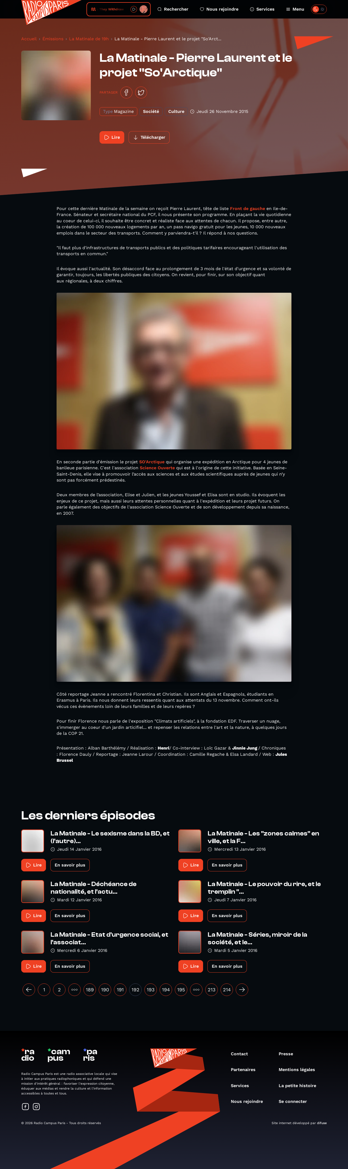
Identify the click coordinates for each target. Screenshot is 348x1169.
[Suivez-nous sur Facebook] (25, 1107)
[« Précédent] (29, 990)
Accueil (29, 38)
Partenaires (246, 1069)
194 (166, 989)
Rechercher (172, 9)
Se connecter (295, 1101)
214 (227, 989)
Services (262, 9)
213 (212, 989)
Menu (295, 9)
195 (181, 989)
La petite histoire (300, 1085)
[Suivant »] (242, 990)
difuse (322, 1123)
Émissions (52, 38)
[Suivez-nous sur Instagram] (36, 1107)
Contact (242, 1053)
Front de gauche (247, 208)
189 (90, 989)
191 (120, 989)
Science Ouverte (158, 467)
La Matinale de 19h (89, 38)
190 (105, 989)
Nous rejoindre (219, 9)
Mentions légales (300, 1069)
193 (151, 989)
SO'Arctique (151, 461)
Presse (289, 1053)
